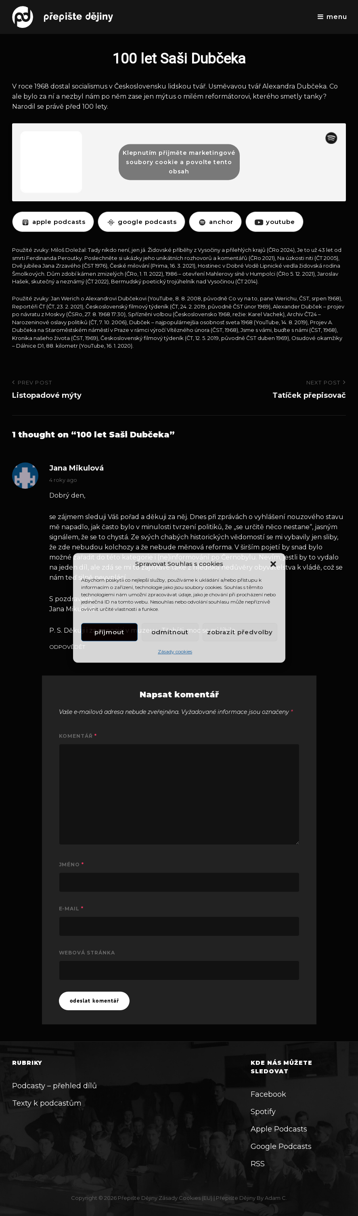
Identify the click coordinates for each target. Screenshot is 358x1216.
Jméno (71, 864)
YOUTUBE (274, 222)
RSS (258, 1163)
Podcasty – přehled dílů (54, 1085)
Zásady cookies (175, 652)
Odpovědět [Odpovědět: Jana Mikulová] (67, 647)
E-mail (71, 909)
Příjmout (109, 632)
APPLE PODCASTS (53, 222)
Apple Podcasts (279, 1129)
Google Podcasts (281, 1146)
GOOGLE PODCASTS (141, 222)
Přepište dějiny (137, 1198)
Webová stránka (87, 953)
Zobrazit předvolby (240, 632)
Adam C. (276, 1198)
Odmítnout (169, 632)
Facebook (268, 1094)
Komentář (78, 736)
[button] (273, 564)
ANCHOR (215, 222)
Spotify (263, 1111)
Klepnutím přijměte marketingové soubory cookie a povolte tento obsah (179, 162)
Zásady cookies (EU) (185, 1198)
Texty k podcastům (47, 1103)
